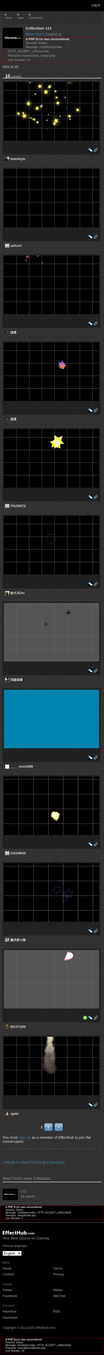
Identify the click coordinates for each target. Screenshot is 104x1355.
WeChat (59, 1296)
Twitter (7, 1290)
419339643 (18, 853)
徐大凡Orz (17, 593)
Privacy (58, 1274)
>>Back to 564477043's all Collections (34, 1162)
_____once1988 (21, 766)
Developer (10, 1317)
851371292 (18, 1027)
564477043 (35, 34)
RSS (56, 1311)
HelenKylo (17, 159)
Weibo (58, 1290)
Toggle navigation (6, 5)
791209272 (18, 506)
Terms (57, 1268)
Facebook (10, 1296)
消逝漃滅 (16, 680)
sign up (24, 1137)
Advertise (9, 1311)
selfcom (16, 246)
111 (23, 1191)
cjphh (14, 1114)
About (7, 1268)
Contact (8, 1274)
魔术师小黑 (18, 940)
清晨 (13, 332)
